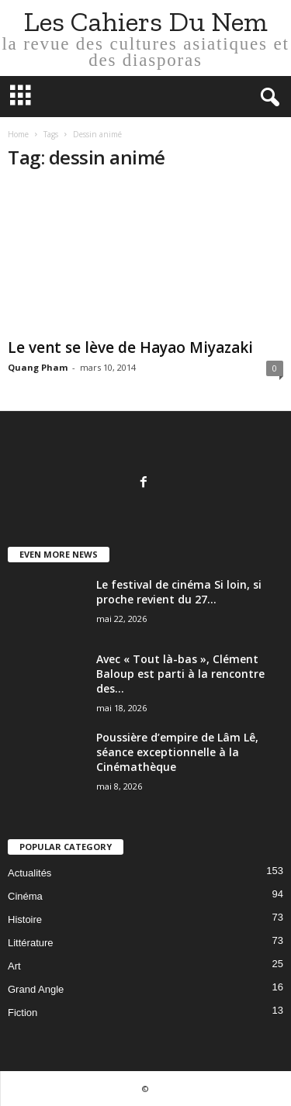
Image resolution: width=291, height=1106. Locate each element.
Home (18, 134)
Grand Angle (36, 989)
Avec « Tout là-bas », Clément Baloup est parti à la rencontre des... (180, 674)
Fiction (22, 1012)
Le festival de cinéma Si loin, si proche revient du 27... (179, 592)
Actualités (29, 873)
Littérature (31, 943)
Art (14, 966)
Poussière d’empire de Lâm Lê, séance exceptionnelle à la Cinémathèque (177, 752)
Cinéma (25, 896)
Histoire (25, 919)
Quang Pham (38, 367)
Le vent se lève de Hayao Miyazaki (130, 347)
